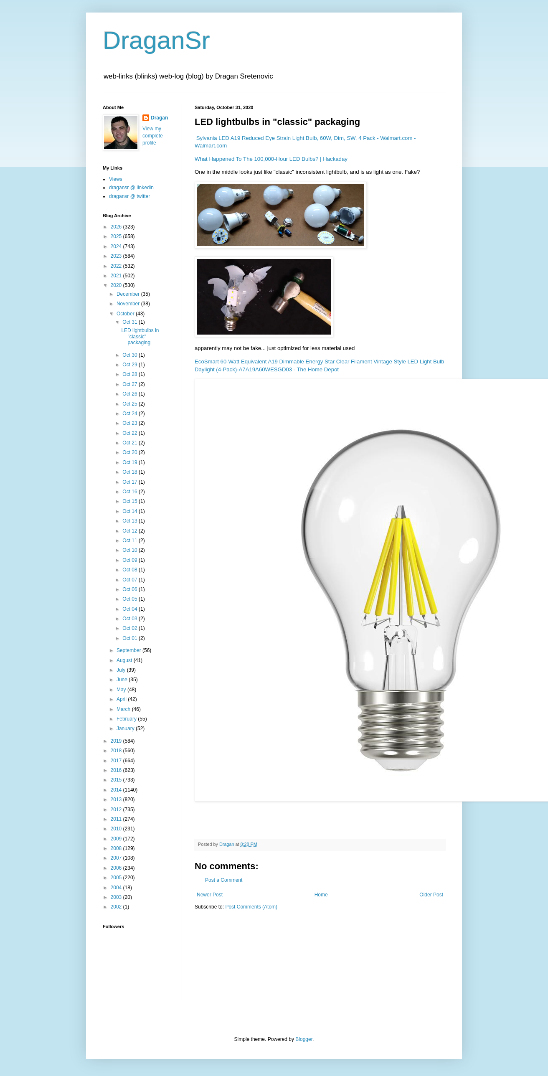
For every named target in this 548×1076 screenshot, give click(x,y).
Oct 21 (130, 443)
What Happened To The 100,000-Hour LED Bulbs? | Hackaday (271, 159)
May (122, 690)
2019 (117, 741)
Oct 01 (130, 638)
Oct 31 (130, 322)
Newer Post (210, 895)
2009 (117, 839)
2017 (117, 761)
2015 (117, 780)
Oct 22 (130, 433)
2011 (117, 819)
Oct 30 (130, 355)
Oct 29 (130, 365)
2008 (117, 848)
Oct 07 (130, 580)
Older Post (431, 895)
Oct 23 (130, 423)
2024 (117, 246)
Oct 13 (130, 521)
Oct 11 (130, 540)
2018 (117, 751)
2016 (117, 770)
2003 (117, 897)
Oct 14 (130, 511)
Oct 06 (130, 589)
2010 (117, 829)
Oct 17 (130, 482)
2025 (117, 236)
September (129, 650)
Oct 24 (130, 413)
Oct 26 (130, 394)
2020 (117, 285)
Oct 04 (130, 609)
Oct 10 (130, 550)
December (129, 294)
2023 (117, 256)
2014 (117, 790)
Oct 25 (130, 404)
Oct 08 (130, 570)
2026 (117, 227)
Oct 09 (130, 560)
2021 (117, 276)
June (123, 680)
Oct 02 (130, 628)
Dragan (159, 118)
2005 (117, 878)
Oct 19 (130, 462)
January (126, 728)
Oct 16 (130, 492)
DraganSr (156, 40)
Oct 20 (130, 452)
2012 (117, 809)
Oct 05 (130, 599)
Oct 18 (130, 472)
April (122, 699)
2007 (117, 858)
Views (115, 179)
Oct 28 (130, 374)
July (122, 670)
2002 (117, 907)
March (124, 709)
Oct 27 (130, 384)
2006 (117, 868)
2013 (117, 799)
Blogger (303, 1039)
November (129, 304)
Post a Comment (223, 880)
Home (321, 895)
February (127, 719)
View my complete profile (152, 136)
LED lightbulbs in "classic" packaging (140, 336)
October (126, 314)
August (125, 660)
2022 (117, 266)
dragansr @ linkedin (131, 187)
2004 (117, 888)
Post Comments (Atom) (251, 907)
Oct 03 (130, 619)
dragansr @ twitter (129, 196)
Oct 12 (130, 531)
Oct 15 (130, 501)
